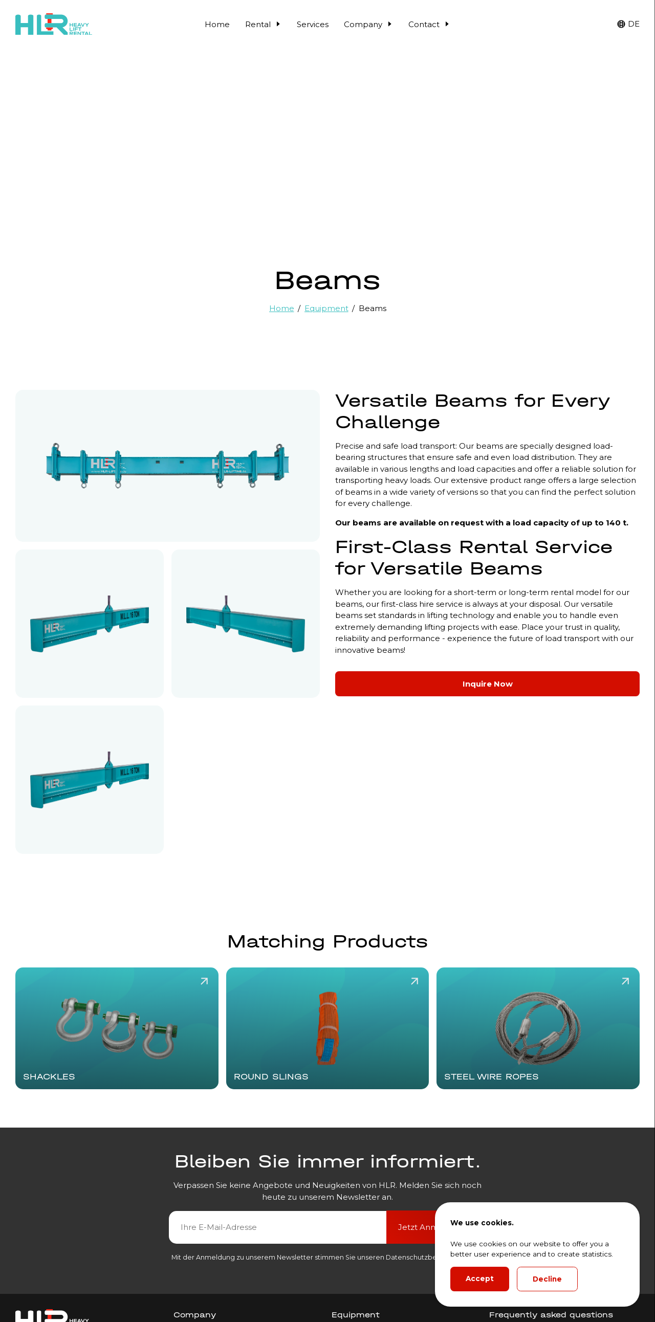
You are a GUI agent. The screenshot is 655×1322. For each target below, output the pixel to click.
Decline (547, 1279)
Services (313, 24)
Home (217, 24)
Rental (263, 24)
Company (368, 24)
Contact (429, 24)
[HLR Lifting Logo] (53, 24)
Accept (480, 1278)
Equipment (326, 308)
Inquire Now (488, 684)
